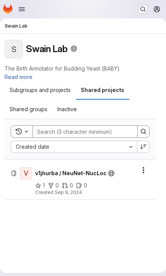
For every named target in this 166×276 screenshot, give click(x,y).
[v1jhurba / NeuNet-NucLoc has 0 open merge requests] (67, 185)
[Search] (83, 131)
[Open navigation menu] (22, 9)
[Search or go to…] (143, 9)
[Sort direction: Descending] (143, 147)
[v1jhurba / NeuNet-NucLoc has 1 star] (40, 185)
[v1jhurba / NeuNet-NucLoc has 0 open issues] (81, 185)
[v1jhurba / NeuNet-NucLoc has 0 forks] (53, 185)
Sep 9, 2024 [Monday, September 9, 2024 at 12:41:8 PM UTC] (68, 192)
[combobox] (74, 147)
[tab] (40, 90)
